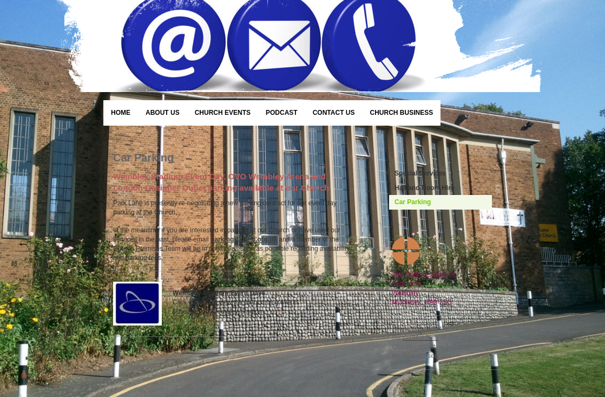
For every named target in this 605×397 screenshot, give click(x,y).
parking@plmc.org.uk (244, 239)
